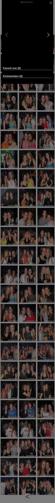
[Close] (51, 2)
